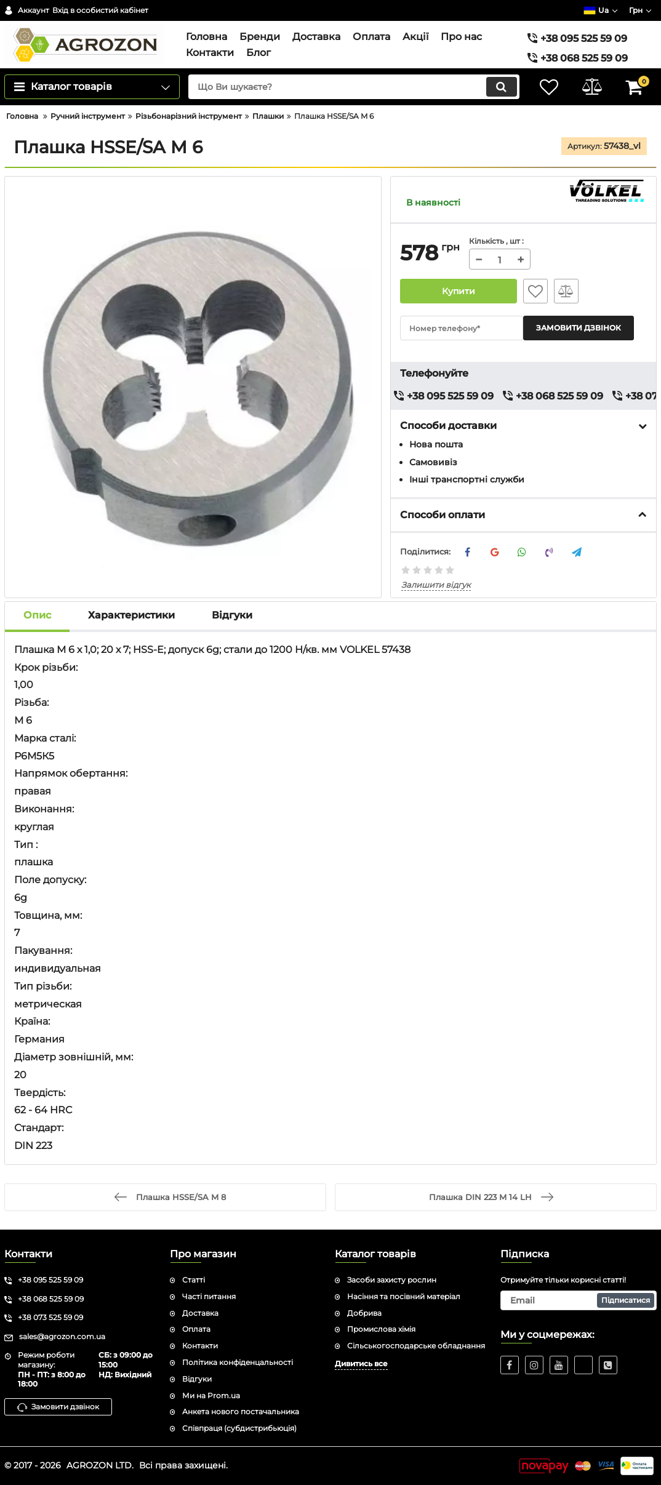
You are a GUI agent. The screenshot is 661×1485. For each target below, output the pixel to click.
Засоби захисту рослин (391, 1279)
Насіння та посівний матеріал (403, 1296)
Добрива (364, 1313)
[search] (353, 86)
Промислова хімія (381, 1329)
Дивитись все (361, 1363)
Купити (459, 291)
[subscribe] (578, 1300)
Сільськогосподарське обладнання (416, 1345)
